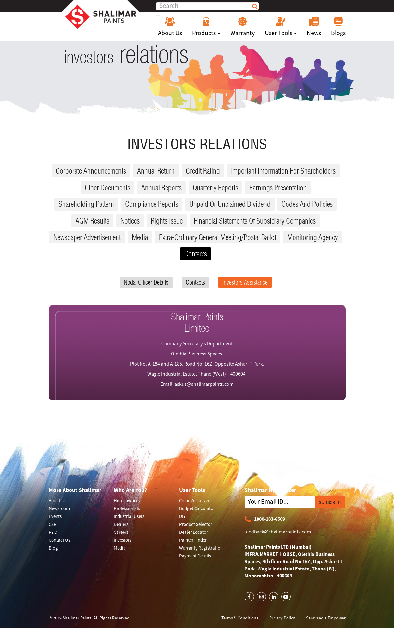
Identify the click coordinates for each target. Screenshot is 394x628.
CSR (53, 524)
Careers (121, 532)
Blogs (338, 26)
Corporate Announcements (91, 170)
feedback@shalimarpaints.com (278, 531)
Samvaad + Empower (326, 618)
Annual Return (156, 170)
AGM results (92, 220)
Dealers (121, 524)
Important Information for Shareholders (283, 170)
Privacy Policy (282, 618)
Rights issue (167, 220)
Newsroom (59, 508)
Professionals (127, 508)
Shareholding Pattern (86, 204)
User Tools (281, 26)
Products (206, 26)
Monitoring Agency (312, 237)
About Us (170, 26)
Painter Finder (193, 540)
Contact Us (59, 540)
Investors (122, 540)
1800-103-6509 (265, 519)
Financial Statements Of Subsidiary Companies (255, 220)
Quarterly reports (215, 187)
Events (55, 516)
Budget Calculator (197, 508)
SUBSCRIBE (330, 502)
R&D (53, 532)
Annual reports (161, 187)
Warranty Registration (201, 548)
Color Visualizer (194, 500)
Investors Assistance (245, 282)
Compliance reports (151, 204)
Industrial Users (129, 516)
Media (140, 237)
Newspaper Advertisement (87, 237)
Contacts (195, 253)
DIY (182, 516)
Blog (53, 548)
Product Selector (195, 524)
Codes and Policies (307, 204)
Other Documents (107, 187)
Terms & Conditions (239, 618)
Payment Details (195, 556)
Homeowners (127, 500)
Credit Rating (203, 170)
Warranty (242, 26)
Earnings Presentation (278, 187)
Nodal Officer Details (146, 282)
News (314, 26)
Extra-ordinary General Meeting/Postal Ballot (217, 237)
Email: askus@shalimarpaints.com (197, 384)
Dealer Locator (193, 532)
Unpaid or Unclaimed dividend (229, 204)
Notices (130, 220)
